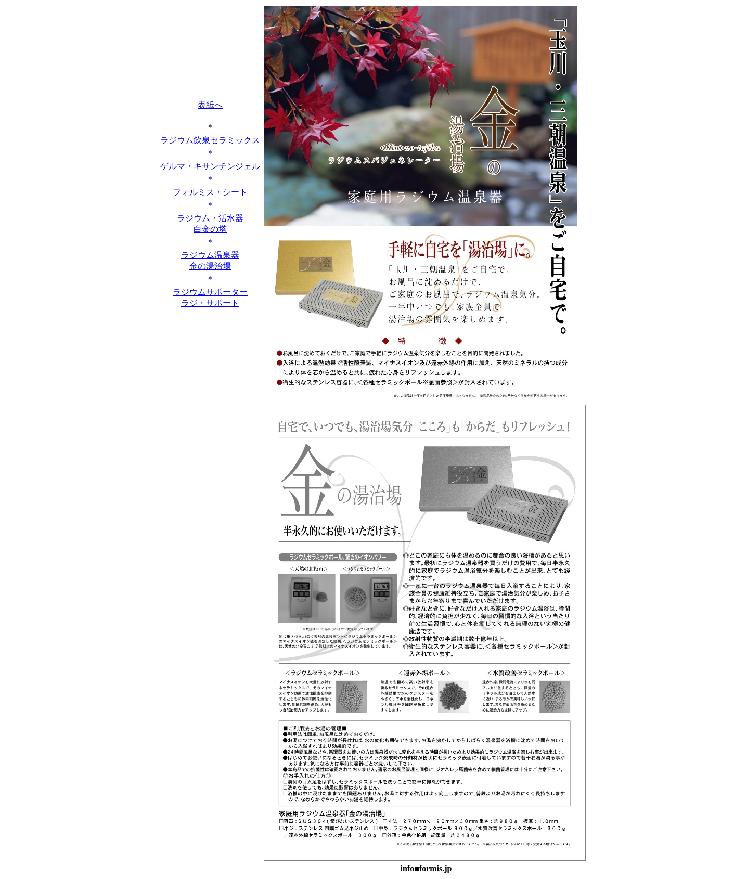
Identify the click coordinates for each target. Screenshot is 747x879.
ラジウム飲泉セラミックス (210, 140)
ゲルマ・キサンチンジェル (210, 166)
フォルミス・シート (210, 192)
